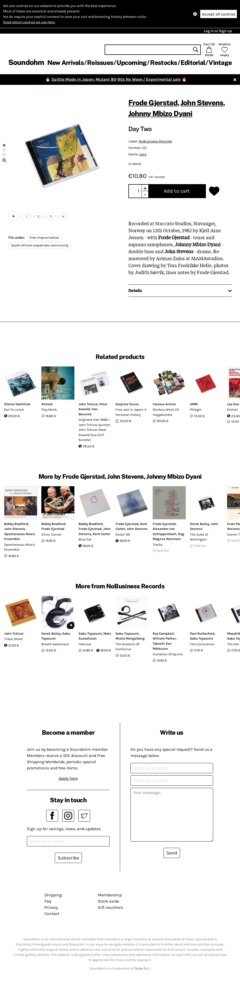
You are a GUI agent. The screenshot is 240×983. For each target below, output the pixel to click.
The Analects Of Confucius (127, 646)
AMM (194, 404)
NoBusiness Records (155, 141)
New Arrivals (65, 62)
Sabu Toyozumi (90, 633)
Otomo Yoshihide (17, 404)
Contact (51, 913)
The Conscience (202, 644)
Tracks (158, 544)
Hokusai (85, 644)
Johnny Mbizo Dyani (160, 113)
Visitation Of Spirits (168, 654)
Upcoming (131, 62)
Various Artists (164, 404)
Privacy (51, 907)
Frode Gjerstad (152, 102)
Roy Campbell (163, 633)
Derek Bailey (199, 524)
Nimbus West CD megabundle (166, 412)
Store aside (108, 901)
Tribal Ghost (13, 639)
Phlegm (196, 409)
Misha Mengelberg (130, 638)
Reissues (100, 62)
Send (171, 853)
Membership (110, 894)
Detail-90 (122, 534)
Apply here (68, 778)
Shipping (53, 894)
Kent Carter (101, 534)
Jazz (142, 154)
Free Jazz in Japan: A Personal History (130, 412)
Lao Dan (233, 404)
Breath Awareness (55, 644)
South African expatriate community (39, 245)
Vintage (220, 62)
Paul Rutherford (202, 633)
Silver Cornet (51, 534)
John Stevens (202, 102)
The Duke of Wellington (199, 537)
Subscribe (68, 858)
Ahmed (46, 404)
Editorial (193, 62)
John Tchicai (88, 404)
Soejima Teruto (127, 404)
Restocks (163, 62)
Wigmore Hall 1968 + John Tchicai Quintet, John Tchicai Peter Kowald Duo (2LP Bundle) (95, 430)
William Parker (164, 638)
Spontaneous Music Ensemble (19, 547)
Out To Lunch (14, 409)
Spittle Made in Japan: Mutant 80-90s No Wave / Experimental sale (116, 79)
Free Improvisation (44, 237)
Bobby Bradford (16, 524)
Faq (47, 901)
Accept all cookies (218, 14)
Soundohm (26, 62)
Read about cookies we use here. (29, 22)
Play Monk (49, 409)
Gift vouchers (110, 907)
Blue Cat (85, 539)
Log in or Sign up (218, 31)
